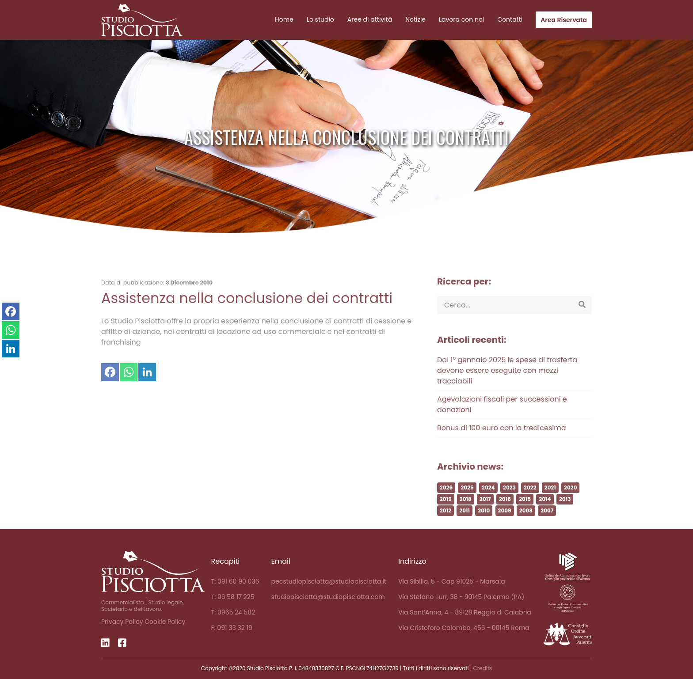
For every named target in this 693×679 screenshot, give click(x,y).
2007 (547, 526)
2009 (504, 526)
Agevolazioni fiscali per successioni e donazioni (502, 420)
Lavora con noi (461, 19)
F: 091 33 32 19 (231, 627)
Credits (482, 668)
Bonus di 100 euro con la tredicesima (501, 443)
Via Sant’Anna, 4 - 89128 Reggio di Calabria (464, 612)
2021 (550, 503)
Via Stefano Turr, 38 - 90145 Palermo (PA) (461, 596)
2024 (488, 503)
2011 (464, 526)
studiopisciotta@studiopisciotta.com (328, 596)
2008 (526, 526)
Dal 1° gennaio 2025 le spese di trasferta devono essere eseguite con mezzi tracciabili (507, 386)
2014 (545, 514)
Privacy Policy (122, 621)
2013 (565, 514)
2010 (484, 526)
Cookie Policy (165, 621)
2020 (570, 503)
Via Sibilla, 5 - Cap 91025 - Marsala (451, 581)
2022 (530, 503)
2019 (446, 514)
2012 (445, 526)
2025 (467, 503)
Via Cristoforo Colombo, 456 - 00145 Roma (463, 627)
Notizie (415, 19)
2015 (525, 514)
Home (284, 19)
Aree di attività (369, 19)
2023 (509, 503)
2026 (446, 503)
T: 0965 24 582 (233, 612)
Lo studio (320, 19)
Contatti (509, 19)
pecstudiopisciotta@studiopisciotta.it (328, 581)
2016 (505, 514)
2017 (485, 514)
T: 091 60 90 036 (235, 581)
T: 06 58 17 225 (233, 596)
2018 (466, 514)
